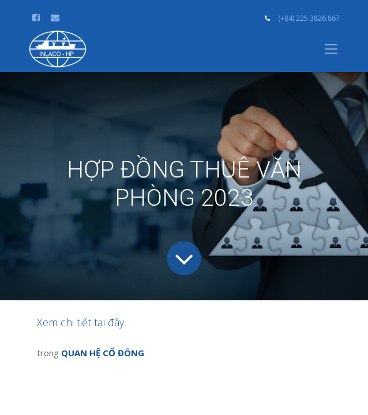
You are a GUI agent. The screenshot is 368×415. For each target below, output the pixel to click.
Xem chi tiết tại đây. (81, 322)
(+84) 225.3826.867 (309, 18)
